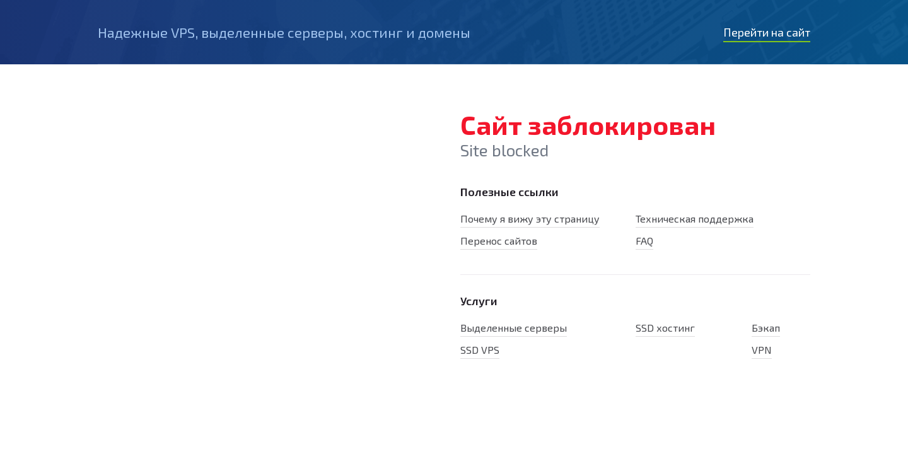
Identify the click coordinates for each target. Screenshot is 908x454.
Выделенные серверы (513, 328)
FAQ (644, 241)
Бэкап (766, 328)
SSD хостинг (665, 328)
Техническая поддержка (695, 218)
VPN (762, 350)
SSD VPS (479, 350)
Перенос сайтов (498, 241)
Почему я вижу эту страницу (530, 218)
